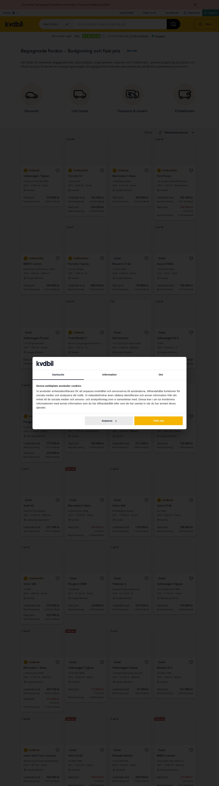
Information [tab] (109, 374)
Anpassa (109, 420)
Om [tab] (161, 374)
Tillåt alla (158, 420)
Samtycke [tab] (58, 374)
